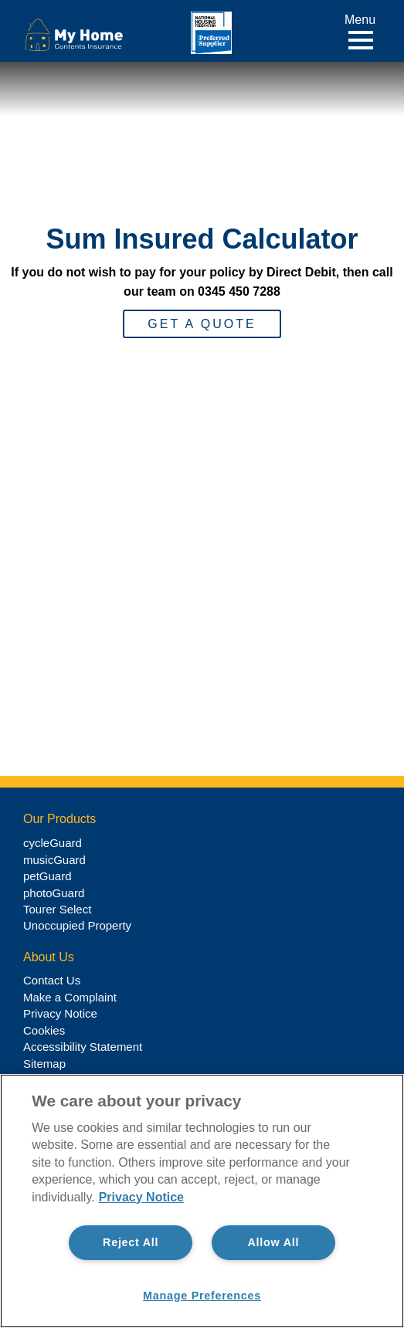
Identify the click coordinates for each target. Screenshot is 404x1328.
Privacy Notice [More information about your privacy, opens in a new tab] (141, 1197)
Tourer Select (57, 909)
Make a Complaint (70, 997)
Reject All (130, 1242)
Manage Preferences (202, 1295)
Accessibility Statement (82, 1046)
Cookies (44, 1030)
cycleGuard (52, 842)
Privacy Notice (60, 1013)
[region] (202, 1201)
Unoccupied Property (77, 925)
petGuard (47, 876)
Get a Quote (202, 323)
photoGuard (53, 892)
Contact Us (51, 980)
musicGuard (54, 859)
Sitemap (44, 1063)
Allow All (273, 1242)
